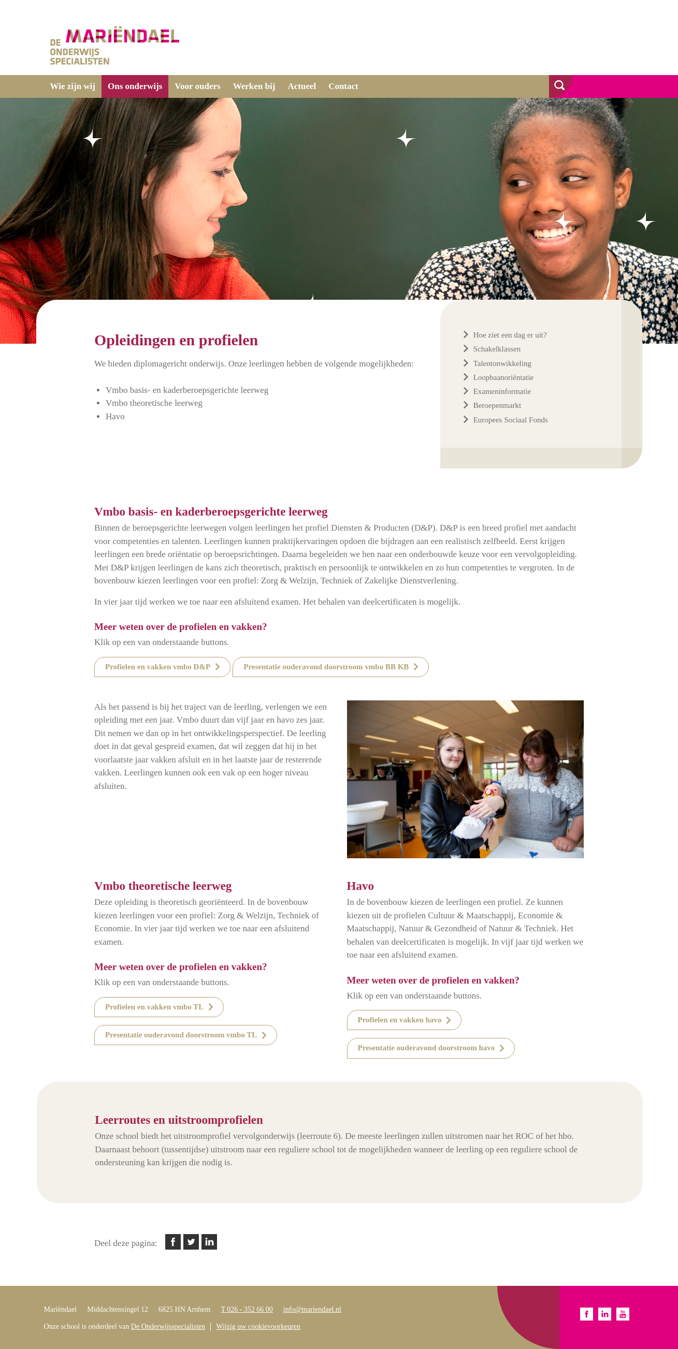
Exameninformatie (502, 391)
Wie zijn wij (73, 86)
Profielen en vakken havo (400, 1020)
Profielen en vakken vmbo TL (154, 1007)
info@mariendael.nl (312, 1309)
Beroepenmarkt (497, 405)
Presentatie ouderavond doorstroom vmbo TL (181, 1035)
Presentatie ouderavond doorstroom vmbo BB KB (326, 667)
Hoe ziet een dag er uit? (510, 335)
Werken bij (254, 86)
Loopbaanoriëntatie (503, 377)
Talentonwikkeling (502, 363)
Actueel (301, 86)
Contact (343, 86)
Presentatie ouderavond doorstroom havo (426, 1048)
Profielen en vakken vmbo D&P (157, 667)
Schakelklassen (497, 349)
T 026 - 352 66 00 (246, 1309)
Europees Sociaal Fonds (510, 420)
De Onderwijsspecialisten (168, 1326)
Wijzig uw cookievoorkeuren (258, 1326)
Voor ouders (197, 86)
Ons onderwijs (135, 86)
